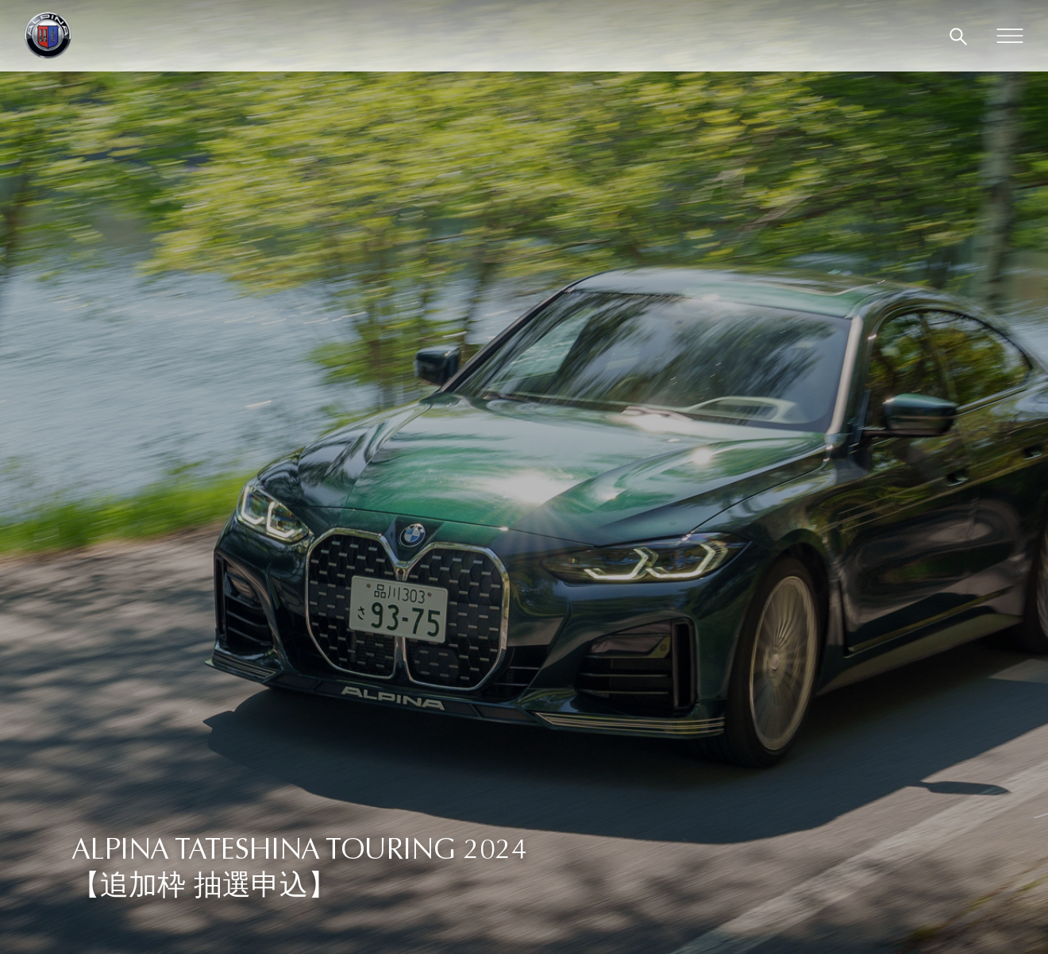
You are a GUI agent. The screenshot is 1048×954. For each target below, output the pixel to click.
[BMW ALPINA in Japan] (47, 35)
